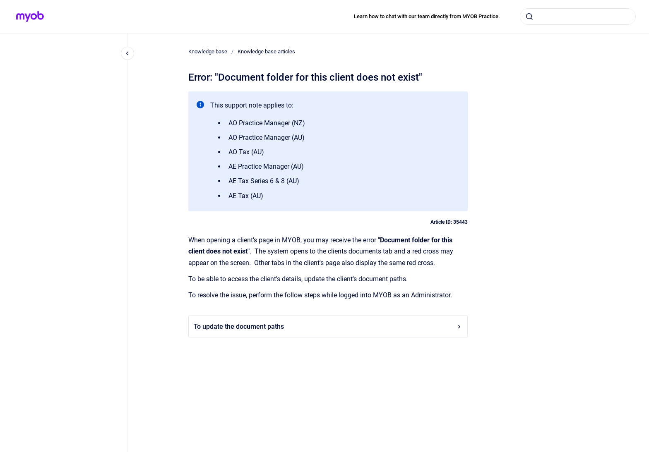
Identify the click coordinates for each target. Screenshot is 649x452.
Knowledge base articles (266, 51)
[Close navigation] (127, 53)
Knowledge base (207, 51)
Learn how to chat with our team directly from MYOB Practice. (427, 16)
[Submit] (529, 16)
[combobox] (577, 16)
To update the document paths (328, 326)
